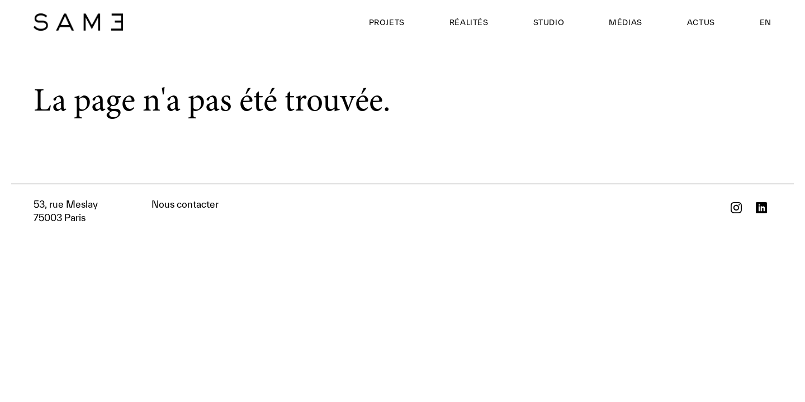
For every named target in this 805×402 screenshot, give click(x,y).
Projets (387, 22)
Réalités (469, 22)
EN (765, 22)
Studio (549, 22)
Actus (701, 22)
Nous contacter (126, 211)
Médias (625, 22)
